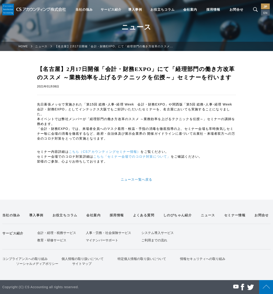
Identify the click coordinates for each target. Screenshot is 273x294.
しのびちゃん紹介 (177, 215)
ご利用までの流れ (154, 240)
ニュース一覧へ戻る (136, 179)
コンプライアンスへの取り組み (25, 259)
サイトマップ (82, 263)
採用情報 (213, 9)
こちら (74, 151)
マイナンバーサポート (102, 240)
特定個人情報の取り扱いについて (142, 259)
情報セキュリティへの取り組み (202, 259)
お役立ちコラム (162, 9)
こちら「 (100, 156)
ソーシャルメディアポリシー (37, 263)
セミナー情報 (234, 215)
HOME (23, 46)
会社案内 (190, 9)
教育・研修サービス (51, 240)
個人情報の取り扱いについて (83, 259)
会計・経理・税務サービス (56, 233)
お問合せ (236, 9)
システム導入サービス (157, 233)
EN (265, 13)
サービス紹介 (111, 9)
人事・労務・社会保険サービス (108, 233)
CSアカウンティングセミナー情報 (110, 151)
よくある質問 (143, 215)
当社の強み (84, 9)
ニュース (41, 46)
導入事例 (135, 9)
